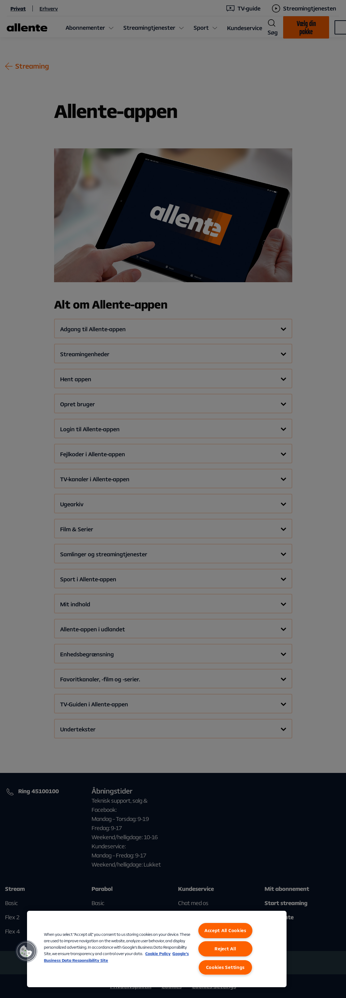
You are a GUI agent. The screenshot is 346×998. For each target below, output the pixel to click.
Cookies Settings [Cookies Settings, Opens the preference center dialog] (225, 967)
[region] (157, 949)
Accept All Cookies (225, 930)
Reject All (225, 948)
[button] (26, 951)
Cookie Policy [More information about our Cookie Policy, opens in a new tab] (158, 953)
